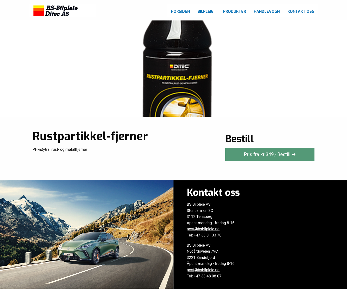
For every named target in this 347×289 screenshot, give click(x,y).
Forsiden (180, 11)
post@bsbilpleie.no (203, 229)
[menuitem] (180, 10)
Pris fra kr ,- (270, 154)
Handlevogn (267, 11)
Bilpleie (206, 11)
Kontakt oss (300, 11)
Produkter (234, 11)
